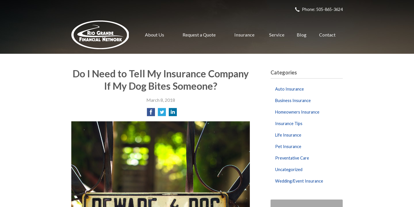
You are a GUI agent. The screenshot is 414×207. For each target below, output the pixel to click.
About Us (154, 34)
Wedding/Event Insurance (299, 181)
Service (276, 34)
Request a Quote (199, 34)
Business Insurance (293, 100)
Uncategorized (288, 169)
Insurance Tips (288, 123)
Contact (327, 34)
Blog (301, 34)
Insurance (244, 34)
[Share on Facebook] (151, 113)
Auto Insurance (289, 89)
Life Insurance (288, 135)
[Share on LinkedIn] (173, 113)
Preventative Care (292, 158)
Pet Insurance (288, 146)
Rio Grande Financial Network (100, 34)
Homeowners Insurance (297, 112)
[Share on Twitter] (162, 113)
